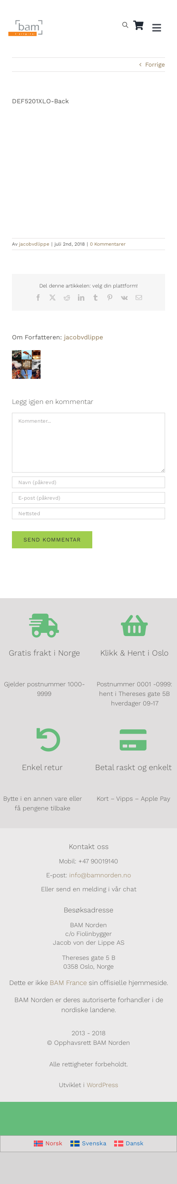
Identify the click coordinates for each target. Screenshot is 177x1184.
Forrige (155, 64)
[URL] (88, 513)
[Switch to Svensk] (27, 10)
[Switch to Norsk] (48, 1144)
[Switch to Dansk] (45, 10)
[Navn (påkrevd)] (88, 482)
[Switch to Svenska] (88, 1144)
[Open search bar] (125, 25)
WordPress (102, 1085)
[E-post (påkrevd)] (88, 498)
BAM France (68, 983)
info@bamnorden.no (100, 875)
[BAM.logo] (25, 22)
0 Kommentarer (108, 244)
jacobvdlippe (34, 244)
